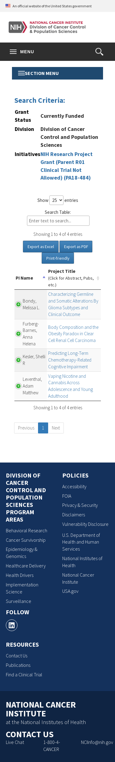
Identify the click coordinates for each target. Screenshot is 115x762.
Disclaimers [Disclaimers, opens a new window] (73, 514)
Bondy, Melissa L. (31, 304)
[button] (99, 52)
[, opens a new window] (11, 625)
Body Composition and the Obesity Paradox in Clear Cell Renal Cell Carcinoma (73, 334)
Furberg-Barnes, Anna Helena (31, 334)
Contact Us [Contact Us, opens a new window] (16, 655)
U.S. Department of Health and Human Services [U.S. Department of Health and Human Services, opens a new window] (81, 542)
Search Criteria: (39, 100)
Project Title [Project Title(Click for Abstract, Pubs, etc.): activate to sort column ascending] (71, 278)
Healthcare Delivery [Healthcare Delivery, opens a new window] (26, 566)
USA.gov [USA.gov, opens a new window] (70, 591)
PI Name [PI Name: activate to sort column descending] (24, 278)
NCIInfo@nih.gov (97, 742)
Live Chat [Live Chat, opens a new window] (15, 742)
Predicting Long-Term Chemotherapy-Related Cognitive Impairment (69, 360)
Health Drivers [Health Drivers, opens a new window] (19, 575)
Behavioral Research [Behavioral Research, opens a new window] (26, 530)
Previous (26, 428)
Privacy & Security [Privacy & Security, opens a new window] (80, 505)
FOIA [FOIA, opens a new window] (66, 496)
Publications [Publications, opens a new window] (18, 665)
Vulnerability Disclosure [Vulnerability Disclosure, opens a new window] (85, 524)
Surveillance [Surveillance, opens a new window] (18, 601)
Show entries (57, 200)
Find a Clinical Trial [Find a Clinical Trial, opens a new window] (24, 674)
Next (56, 428)
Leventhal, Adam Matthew (32, 386)
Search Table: (58, 217)
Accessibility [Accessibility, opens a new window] (74, 486)
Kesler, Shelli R (34, 360)
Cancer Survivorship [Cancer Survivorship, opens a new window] (26, 540)
